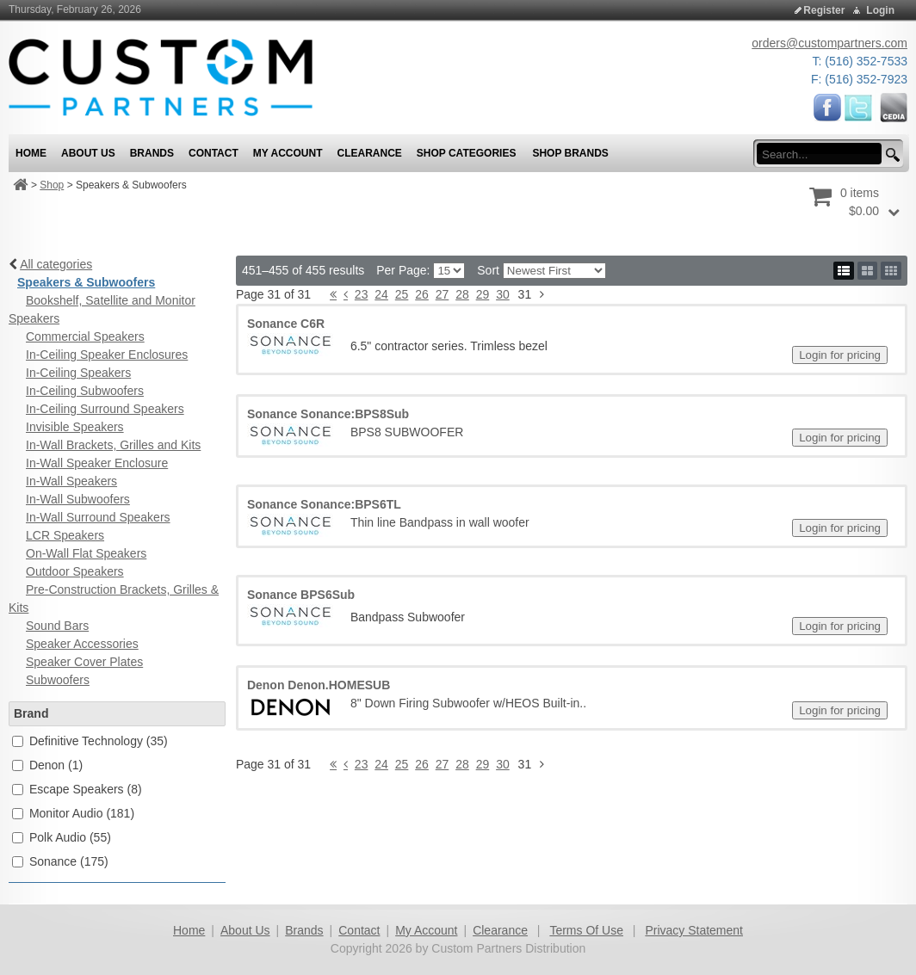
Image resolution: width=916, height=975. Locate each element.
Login (880, 10)
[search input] (824, 154)
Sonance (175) (68, 861)
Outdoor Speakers (75, 571)
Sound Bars (57, 626)
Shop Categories (467, 153)
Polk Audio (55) (70, 837)
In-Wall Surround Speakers (98, 517)
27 (442, 294)
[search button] (890, 155)
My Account (426, 930)
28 (462, 294)
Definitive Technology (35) (98, 741)
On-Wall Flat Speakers (86, 553)
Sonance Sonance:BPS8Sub (328, 414)
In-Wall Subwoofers (78, 499)
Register (824, 10)
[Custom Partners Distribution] (161, 76)
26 (422, 294)
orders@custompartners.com (829, 43)
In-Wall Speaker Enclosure (97, 463)
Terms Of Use (586, 930)
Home (189, 930)
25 (402, 294)
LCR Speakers (65, 535)
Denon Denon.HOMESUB (318, 685)
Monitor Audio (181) (81, 813)
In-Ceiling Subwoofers (85, 391)
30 (503, 294)
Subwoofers (58, 680)
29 (483, 294)
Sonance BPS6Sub (301, 595)
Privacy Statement (694, 930)
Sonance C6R (286, 323)
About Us (245, 930)
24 (381, 294)
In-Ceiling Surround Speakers (105, 409)
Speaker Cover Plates (84, 662)
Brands (304, 930)
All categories (56, 264)
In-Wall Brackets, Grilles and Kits (113, 445)
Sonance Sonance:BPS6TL (324, 504)
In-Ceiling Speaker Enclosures (107, 354)
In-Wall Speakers (71, 481)
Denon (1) (56, 765)
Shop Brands (570, 153)
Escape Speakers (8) (85, 789)
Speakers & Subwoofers (86, 282)
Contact (359, 930)
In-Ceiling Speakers (78, 373)
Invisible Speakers (75, 427)
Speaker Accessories (82, 644)
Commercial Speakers (85, 336)
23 (361, 294)
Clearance (500, 930)
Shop (52, 185)
